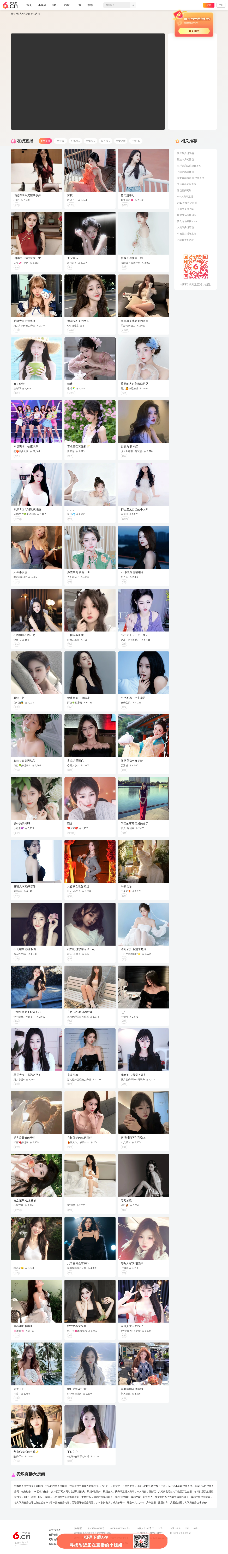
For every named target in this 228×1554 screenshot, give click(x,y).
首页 (29, 6)
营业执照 (78, 1528)
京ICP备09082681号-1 (120, 1528)
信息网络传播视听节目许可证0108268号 (92, 1533)
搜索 (133, 5)
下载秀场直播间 (185, 171)
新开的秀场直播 (185, 153)
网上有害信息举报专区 (180, 1533)
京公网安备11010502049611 (150, 1533)
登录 (209, 5)
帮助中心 (53, 1544)
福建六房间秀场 (185, 159)
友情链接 (53, 1534)
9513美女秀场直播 (187, 202)
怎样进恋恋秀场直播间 (189, 165)
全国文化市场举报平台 (120, 1538)
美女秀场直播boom (187, 221)
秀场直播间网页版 (186, 184)
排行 (55, 5)
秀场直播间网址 (185, 239)
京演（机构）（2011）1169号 (184, 1528)
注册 (221, 5)
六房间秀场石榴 (185, 227)
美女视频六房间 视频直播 (190, 178)
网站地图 (53, 1539)
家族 (90, 6)
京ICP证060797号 (96, 1528)
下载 (78, 5)
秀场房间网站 (184, 190)
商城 (67, 6)
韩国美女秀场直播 (186, 233)
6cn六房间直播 (185, 196)
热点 (19, 13)
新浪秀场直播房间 (186, 215)
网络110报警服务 (82, 1538)
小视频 (42, 6)
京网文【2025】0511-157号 (150, 1528)
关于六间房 (55, 1529)
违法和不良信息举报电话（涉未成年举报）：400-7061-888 (101, 1543)
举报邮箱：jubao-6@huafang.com (152, 1538)
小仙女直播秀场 (185, 209)
